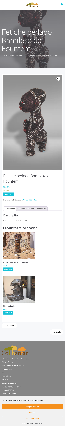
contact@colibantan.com (15, 365)
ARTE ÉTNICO (18, 55)
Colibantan (6, 55)
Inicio (3, 373)
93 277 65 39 (8, 362)
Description (10, 208)
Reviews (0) (41, 208)
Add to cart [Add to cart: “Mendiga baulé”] (8, 313)
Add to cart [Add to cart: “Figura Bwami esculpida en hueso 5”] (8, 269)
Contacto (5, 379)
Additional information (25, 208)
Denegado (32, 413)
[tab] (10, 208)
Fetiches (35, 200)
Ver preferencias (32, 419)
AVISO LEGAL (39, 423)
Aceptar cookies (32, 407)
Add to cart (9, 194)
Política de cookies (27, 423)
